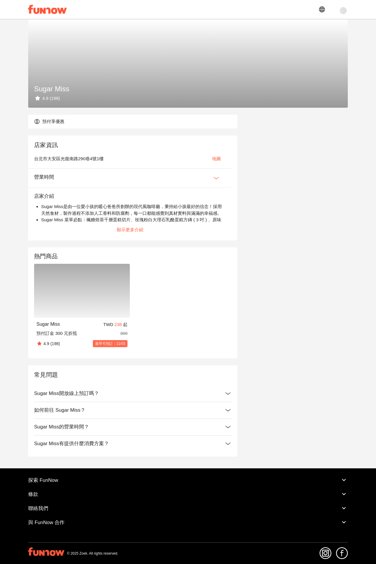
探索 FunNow (188, 485)
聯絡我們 (188, 513)
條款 (188, 499)
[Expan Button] (192, 183)
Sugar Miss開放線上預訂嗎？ (109, 399)
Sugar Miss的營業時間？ (109, 432)
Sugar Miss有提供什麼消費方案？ (109, 449)
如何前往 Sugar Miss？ (109, 415)
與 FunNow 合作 (188, 528)
